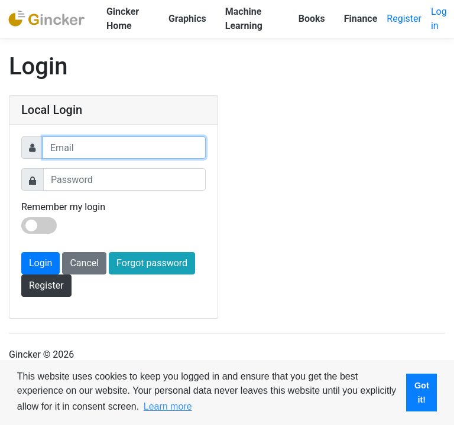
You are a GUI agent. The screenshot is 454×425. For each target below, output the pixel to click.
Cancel (84, 263)
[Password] (124, 179)
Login (40, 263)
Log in (439, 18)
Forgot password (151, 263)
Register (404, 18)
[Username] (124, 147)
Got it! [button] (421, 392)
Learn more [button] (168, 406)
